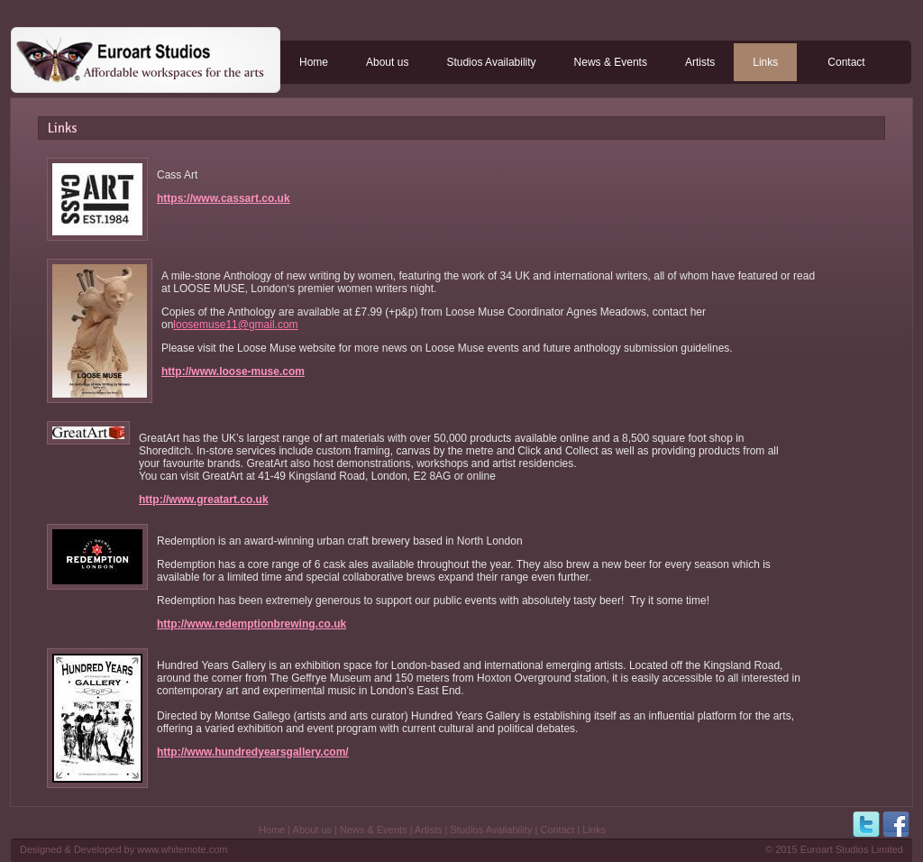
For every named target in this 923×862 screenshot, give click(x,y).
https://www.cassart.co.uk (223, 198)
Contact (845, 62)
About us (387, 62)
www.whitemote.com (182, 849)
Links (765, 62)
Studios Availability (490, 62)
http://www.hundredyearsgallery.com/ (253, 752)
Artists (700, 62)
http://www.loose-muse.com (233, 371)
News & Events (610, 62)
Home (313, 62)
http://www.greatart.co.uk (204, 499)
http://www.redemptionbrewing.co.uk (251, 624)
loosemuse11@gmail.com (235, 324)
